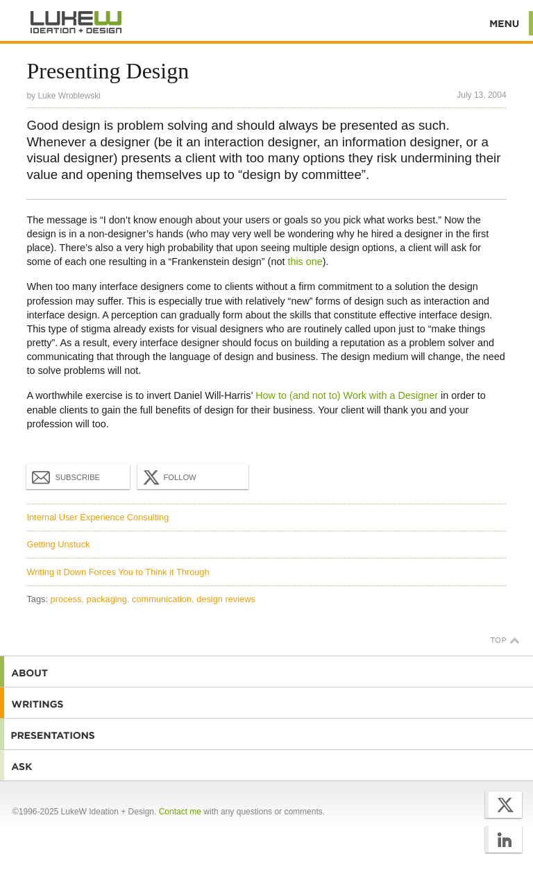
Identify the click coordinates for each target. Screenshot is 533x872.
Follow (168, 477)
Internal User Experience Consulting (97, 517)
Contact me (180, 812)
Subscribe (66, 476)
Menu (505, 23)
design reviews (225, 599)
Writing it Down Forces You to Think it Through (117, 572)
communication (162, 599)
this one (304, 261)
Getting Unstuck (58, 544)
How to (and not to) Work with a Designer (346, 395)
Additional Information (76, 22)
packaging (107, 599)
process (66, 599)
